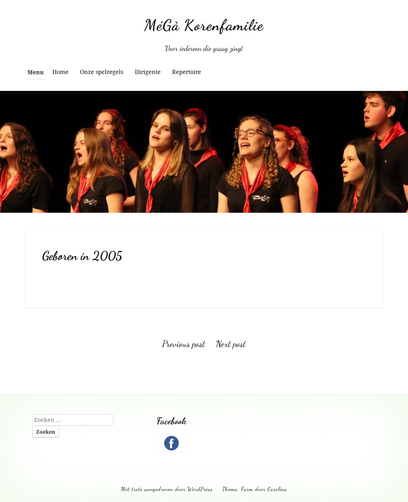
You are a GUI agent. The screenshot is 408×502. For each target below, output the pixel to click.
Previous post (183, 343)
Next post (231, 343)
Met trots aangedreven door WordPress (167, 488)
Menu (35, 72)
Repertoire (186, 72)
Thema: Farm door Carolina (254, 488)
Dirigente (148, 72)
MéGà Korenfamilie (204, 25)
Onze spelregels (101, 72)
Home (60, 72)
